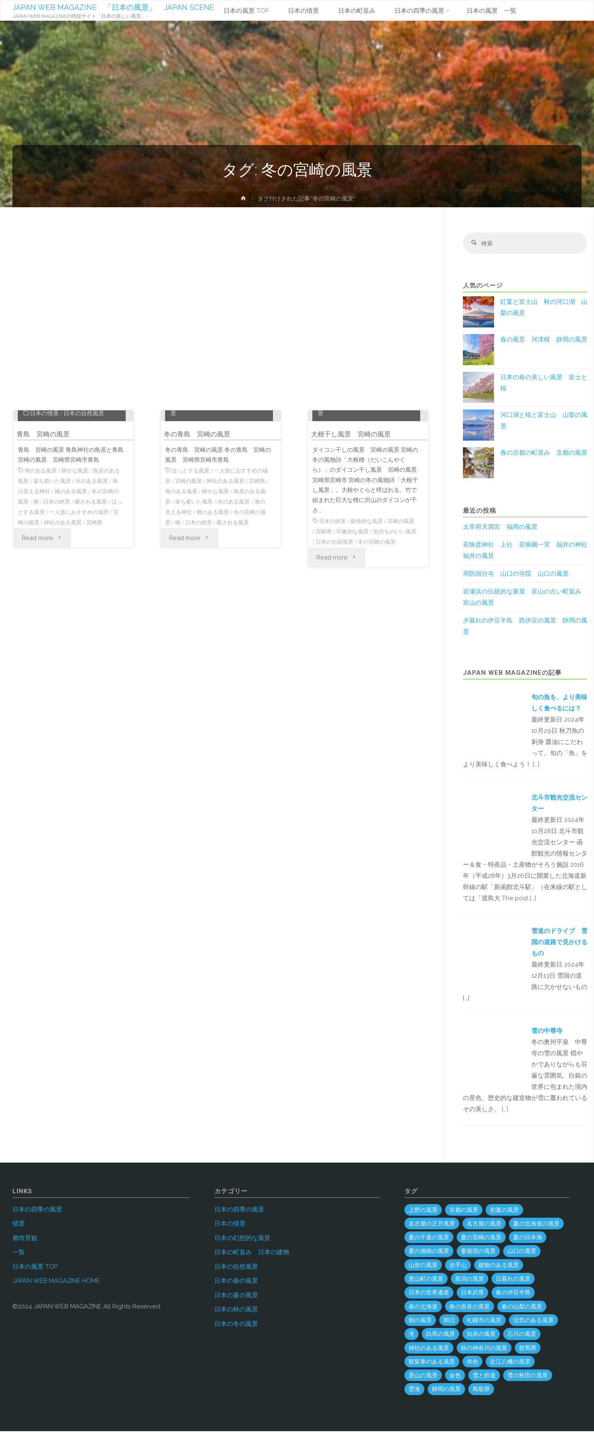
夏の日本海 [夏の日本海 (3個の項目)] (527, 1238)
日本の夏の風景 (236, 1295)
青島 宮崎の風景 (46, 507)
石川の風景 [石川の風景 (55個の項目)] (521, 1334)
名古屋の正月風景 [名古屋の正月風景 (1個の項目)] (432, 1224)
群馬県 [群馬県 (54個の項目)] (527, 1348)
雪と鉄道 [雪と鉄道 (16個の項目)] (484, 1376)
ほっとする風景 (54, 584)
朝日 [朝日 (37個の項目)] (449, 1321)
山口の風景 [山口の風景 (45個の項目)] (521, 1251)
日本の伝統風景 (354, 614)
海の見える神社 (41, 564)
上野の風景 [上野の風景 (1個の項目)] (423, 1210)
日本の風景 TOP (35, 1267)
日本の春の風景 (236, 1281)
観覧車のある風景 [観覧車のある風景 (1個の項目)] (432, 1362)
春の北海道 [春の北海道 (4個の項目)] (423, 1307)
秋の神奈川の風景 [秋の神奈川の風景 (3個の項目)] (484, 1348)
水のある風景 (102, 553)
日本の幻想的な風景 (242, 1238)
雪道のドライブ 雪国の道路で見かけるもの (559, 943)
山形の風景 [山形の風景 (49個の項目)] (423, 1265)
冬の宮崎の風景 (185, 594)
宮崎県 (30, 604)
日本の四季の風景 (201, 476)
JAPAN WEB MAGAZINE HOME (56, 1281)
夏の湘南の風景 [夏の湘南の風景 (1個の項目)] (429, 1251)
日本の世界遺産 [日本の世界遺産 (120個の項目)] (429, 1293)
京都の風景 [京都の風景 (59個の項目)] (463, 1210)
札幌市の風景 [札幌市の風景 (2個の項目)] (484, 1321)
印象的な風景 (362, 604)
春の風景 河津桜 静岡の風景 (543, 340)
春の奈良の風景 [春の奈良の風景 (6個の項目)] (469, 1307)
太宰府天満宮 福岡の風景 (500, 527)
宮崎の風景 (60, 594)
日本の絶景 (76, 574)
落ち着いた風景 (60, 553)
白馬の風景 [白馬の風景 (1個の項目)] (440, 1334)
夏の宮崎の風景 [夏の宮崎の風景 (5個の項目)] (481, 1238)
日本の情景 (44, 486)
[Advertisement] (220, 312)
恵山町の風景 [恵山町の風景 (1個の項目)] (426, 1279)
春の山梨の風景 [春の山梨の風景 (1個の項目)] (521, 1307)
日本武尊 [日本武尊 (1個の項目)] (472, 1293)
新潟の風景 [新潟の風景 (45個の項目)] (469, 1279)
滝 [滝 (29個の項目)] (411, 1334)
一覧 (18, 1253)
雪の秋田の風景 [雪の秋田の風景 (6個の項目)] (527, 1376)
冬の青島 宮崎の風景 (201, 507)
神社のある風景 (99, 594)
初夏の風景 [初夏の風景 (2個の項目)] (504, 1210)
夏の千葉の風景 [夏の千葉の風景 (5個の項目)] (429, 1238)
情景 (18, 1224)
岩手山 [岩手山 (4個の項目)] (458, 1265)
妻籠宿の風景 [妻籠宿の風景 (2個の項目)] (478, 1251)
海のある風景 (41, 543)
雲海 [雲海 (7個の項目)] (414, 1389)
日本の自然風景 (84, 486)
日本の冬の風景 (236, 1324)
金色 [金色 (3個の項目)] (455, 1376)
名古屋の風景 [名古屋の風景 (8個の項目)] (484, 1224)
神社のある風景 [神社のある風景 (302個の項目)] (429, 1348)
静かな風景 (78, 543)
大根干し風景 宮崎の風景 (356, 507)
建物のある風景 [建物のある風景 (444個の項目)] (498, 1265)
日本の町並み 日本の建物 (251, 1253)
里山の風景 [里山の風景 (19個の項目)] (423, 1376)
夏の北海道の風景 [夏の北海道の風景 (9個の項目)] (536, 1224)
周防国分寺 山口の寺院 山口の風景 (516, 574)
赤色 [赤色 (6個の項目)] (472, 1362)
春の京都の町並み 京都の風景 (543, 453)
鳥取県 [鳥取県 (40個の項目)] (481, 1389)
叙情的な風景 (370, 594)
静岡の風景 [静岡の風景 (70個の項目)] (446, 1389)
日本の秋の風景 (236, 1310)
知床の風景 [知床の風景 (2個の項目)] (481, 1334)
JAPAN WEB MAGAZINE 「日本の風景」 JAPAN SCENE (113, 7)
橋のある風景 (83, 564)
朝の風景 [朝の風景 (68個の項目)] (420, 1321)
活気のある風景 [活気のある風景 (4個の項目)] (533, 1321)
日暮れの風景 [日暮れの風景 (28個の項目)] (513, 1279)
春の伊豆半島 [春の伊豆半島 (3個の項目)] (513, 1293)
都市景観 (24, 1238)
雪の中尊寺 (546, 1031)
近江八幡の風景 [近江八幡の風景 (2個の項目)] (510, 1362)
